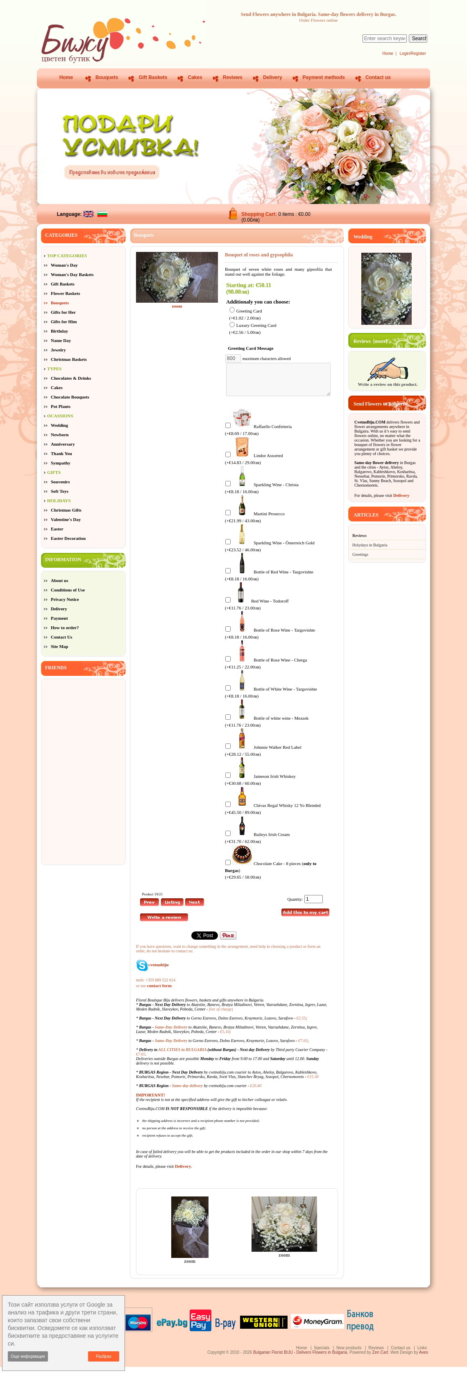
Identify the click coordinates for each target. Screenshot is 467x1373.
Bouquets (106, 77)
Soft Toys (59, 491)
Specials (321, 1354)
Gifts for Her (63, 312)
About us (59, 580)
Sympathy (60, 462)
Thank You (61, 453)
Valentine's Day (66, 519)
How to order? (65, 627)
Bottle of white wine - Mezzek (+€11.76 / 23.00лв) (266, 727)
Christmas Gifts (66, 510)
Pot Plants (60, 406)
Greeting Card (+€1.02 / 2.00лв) (245, 314)
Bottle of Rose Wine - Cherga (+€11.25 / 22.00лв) (266, 669)
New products (348, 1354)
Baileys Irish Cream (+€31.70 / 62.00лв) (257, 843)
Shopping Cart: (259, 214)
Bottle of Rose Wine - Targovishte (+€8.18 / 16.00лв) (270, 639)
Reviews (233, 77)
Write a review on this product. (387, 382)
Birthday (59, 331)
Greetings (360, 554)
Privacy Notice (65, 599)
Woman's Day (64, 265)
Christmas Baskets (69, 359)
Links (422, 1354)
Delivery (272, 77)
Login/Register (413, 53)
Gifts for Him (64, 321)
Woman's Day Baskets (72, 274)
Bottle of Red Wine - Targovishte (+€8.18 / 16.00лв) (269, 581)
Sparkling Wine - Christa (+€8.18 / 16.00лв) (262, 493)
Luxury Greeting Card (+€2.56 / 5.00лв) (252, 329)
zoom (190, 1265)
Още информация (28, 1356)
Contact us (378, 77)
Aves (423, 1358)
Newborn (59, 434)
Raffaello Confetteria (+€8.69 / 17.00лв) (258, 435)
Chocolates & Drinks (71, 378)
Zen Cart (380, 1358)
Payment (59, 618)
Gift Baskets (152, 77)
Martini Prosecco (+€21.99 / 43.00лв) (255, 523)
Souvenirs (60, 481)
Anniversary (63, 444)
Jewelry (58, 349)
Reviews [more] (370, 341)
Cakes (195, 77)
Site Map (59, 646)
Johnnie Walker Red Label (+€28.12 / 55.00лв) (263, 756)
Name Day (61, 340)
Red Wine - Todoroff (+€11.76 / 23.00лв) (257, 610)
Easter (57, 528)
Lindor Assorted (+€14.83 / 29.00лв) (254, 464)
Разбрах (103, 1356)
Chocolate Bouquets (70, 396)
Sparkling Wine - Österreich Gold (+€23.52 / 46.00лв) (270, 552)
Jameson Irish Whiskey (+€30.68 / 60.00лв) (260, 785)
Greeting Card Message (252, 348)
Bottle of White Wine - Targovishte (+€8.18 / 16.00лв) (271, 698)
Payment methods (324, 77)
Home (387, 53)
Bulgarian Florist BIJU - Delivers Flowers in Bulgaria (300, 1358)
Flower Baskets (65, 293)
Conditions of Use (68, 589)
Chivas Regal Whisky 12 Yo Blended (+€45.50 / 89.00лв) (273, 814)
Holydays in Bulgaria (370, 545)
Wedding (59, 425)
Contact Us (61, 636)
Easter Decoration (68, 538)
